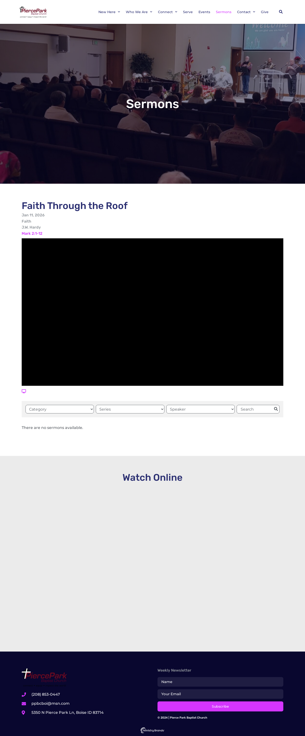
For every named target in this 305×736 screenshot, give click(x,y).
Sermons (223, 12)
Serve (188, 12)
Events (204, 12)
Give (265, 12)
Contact (246, 12)
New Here (109, 12)
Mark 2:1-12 (32, 233)
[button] (280, 12)
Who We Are (139, 12)
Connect (167, 12)
